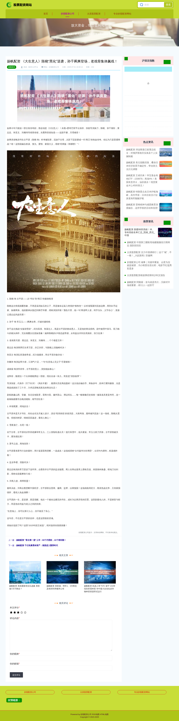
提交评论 (16, 675)
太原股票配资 (94, 13)
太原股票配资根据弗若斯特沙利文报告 (146, 275)
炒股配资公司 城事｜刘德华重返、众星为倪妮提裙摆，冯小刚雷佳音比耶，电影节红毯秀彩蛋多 (149, 265)
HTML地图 (104, 714)
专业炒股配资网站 (122, 13)
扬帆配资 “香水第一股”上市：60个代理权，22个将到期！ (41, 540)
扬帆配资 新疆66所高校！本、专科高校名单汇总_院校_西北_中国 (139, 232)
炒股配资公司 (67, 13)
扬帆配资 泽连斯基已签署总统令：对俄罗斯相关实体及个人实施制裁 (141, 153)
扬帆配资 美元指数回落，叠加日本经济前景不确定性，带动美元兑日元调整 (142, 165)
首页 (45, 13)
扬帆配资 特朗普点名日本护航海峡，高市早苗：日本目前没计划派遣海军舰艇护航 (142, 195)
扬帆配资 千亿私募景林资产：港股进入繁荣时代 (37, 545)
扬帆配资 (11, 67)
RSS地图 (95, 714)
